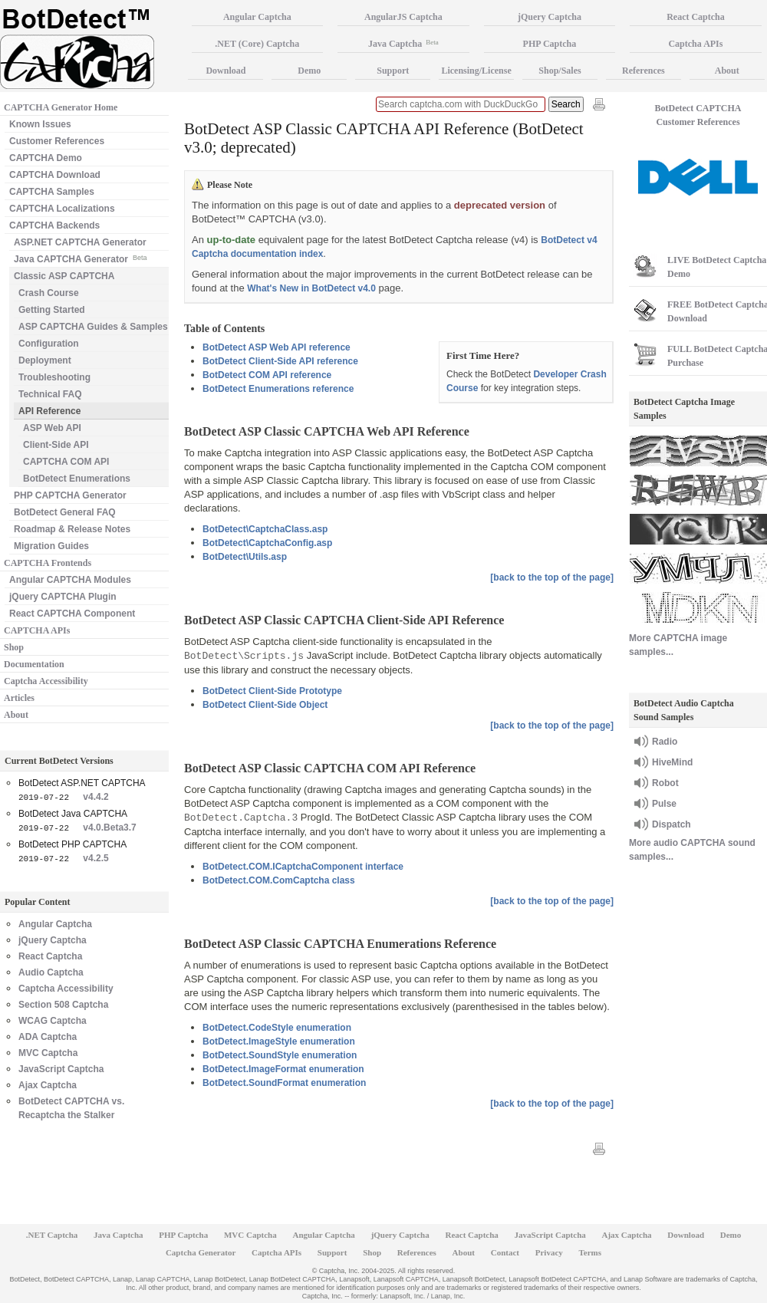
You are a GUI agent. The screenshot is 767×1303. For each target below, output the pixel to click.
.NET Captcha (52, 1234)
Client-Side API (56, 444)
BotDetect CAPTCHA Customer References (698, 115)
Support (393, 70)
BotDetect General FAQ (65, 512)
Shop (14, 647)
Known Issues (40, 124)
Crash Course (48, 293)
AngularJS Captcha (403, 17)
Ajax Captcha (47, 1085)
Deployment (44, 360)
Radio (664, 741)
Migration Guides (51, 546)
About (16, 714)
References (643, 70)
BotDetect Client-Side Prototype (272, 691)
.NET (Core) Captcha (257, 43)
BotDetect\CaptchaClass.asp (265, 529)
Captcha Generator (200, 1252)
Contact (505, 1252)
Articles (19, 698)
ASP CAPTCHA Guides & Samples (93, 326)
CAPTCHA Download (54, 174)
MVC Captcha (47, 1053)
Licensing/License (476, 70)
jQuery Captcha (52, 940)
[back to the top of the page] (552, 577)
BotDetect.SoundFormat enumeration (284, 1083)
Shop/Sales (559, 70)
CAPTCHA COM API (66, 461)
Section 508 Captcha (63, 1004)
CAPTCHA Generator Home (60, 107)
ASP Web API (52, 428)
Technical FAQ (49, 394)
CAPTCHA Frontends (47, 563)
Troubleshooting (54, 377)
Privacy (549, 1252)
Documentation (34, 664)
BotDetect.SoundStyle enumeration (279, 1055)
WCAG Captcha (52, 1020)
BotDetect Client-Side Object (265, 704)
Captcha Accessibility (46, 681)
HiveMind (672, 762)
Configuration (48, 343)
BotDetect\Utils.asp (244, 556)
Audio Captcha (51, 972)
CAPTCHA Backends (54, 225)
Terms (590, 1252)
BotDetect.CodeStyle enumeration (276, 1027)
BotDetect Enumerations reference (278, 388)
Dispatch (671, 824)
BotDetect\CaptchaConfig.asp (267, 543)
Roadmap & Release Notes (72, 529)
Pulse (664, 803)
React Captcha (50, 956)
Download (225, 70)
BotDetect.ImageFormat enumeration (283, 1069)
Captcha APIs (276, 1252)
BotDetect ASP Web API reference (276, 347)
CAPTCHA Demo (45, 158)
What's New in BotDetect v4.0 (311, 288)
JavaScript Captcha (61, 1069)
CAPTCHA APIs (37, 630)
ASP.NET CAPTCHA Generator (80, 242)
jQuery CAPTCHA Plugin (63, 596)
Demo (309, 70)
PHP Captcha (550, 43)
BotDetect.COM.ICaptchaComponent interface (302, 866)
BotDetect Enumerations (76, 478)
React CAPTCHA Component (72, 613)
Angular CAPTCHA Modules (70, 579)
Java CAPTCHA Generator (80, 258)
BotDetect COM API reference (266, 375)
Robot (665, 783)
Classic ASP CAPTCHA (64, 276)
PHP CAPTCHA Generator (70, 495)
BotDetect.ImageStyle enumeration (278, 1041)
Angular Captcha (55, 924)
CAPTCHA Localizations (62, 208)
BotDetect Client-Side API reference (280, 361)
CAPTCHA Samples (51, 191)
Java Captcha (403, 43)
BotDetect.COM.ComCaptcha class (278, 880)
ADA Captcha (47, 1037)
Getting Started (51, 309)
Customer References (56, 141)
